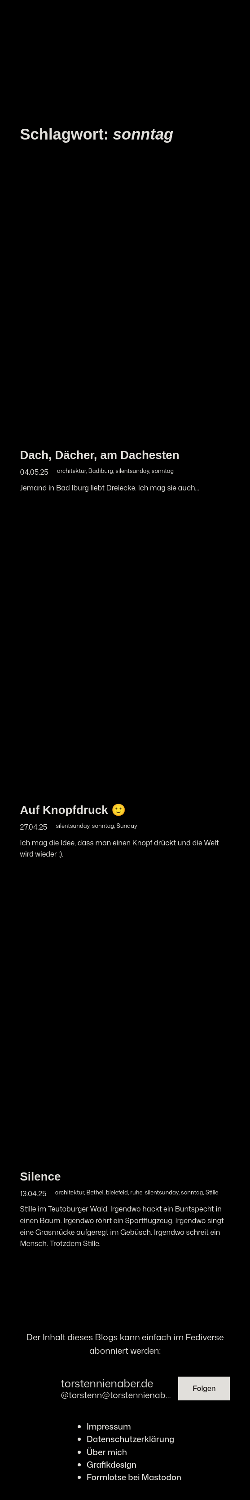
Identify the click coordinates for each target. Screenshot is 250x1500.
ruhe (136, 1192)
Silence (40, 1176)
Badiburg (100, 471)
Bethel (94, 1192)
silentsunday (132, 471)
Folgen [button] (204, 1388)
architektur (71, 471)
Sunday (127, 826)
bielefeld (117, 1192)
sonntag (163, 471)
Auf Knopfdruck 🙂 (73, 810)
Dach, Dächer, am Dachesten (100, 455)
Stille (212, 1192)
